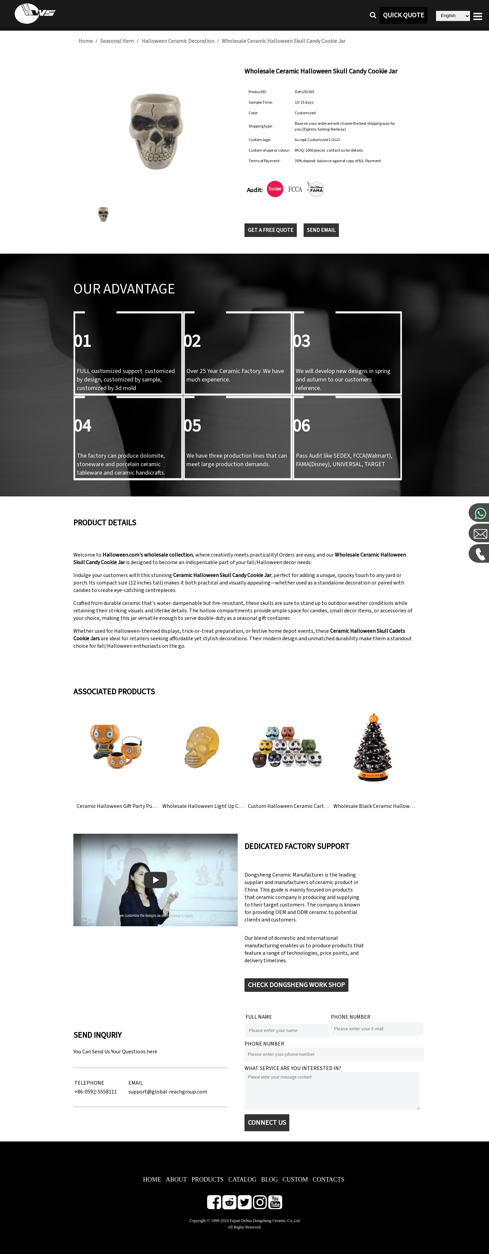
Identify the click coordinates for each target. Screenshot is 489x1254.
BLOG (269, 1179)
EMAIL (135, 1083)
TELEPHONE (89, 1083)
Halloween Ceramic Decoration (178, 41)
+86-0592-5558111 (95, 1092)
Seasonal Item (117, 41)
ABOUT (176, 1179)
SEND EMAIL (321, 230)
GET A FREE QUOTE (270, 230)
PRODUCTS (207, 1179)
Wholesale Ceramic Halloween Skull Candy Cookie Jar (283, 41)
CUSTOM (295, 1179)
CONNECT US (267, 1123)
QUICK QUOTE (403, 15)
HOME (152, 1179)
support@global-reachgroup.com (167, 1092)
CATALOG (242, 1179)
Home (85, 41)
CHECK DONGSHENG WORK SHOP (296, 985)
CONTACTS (329, 1179)
